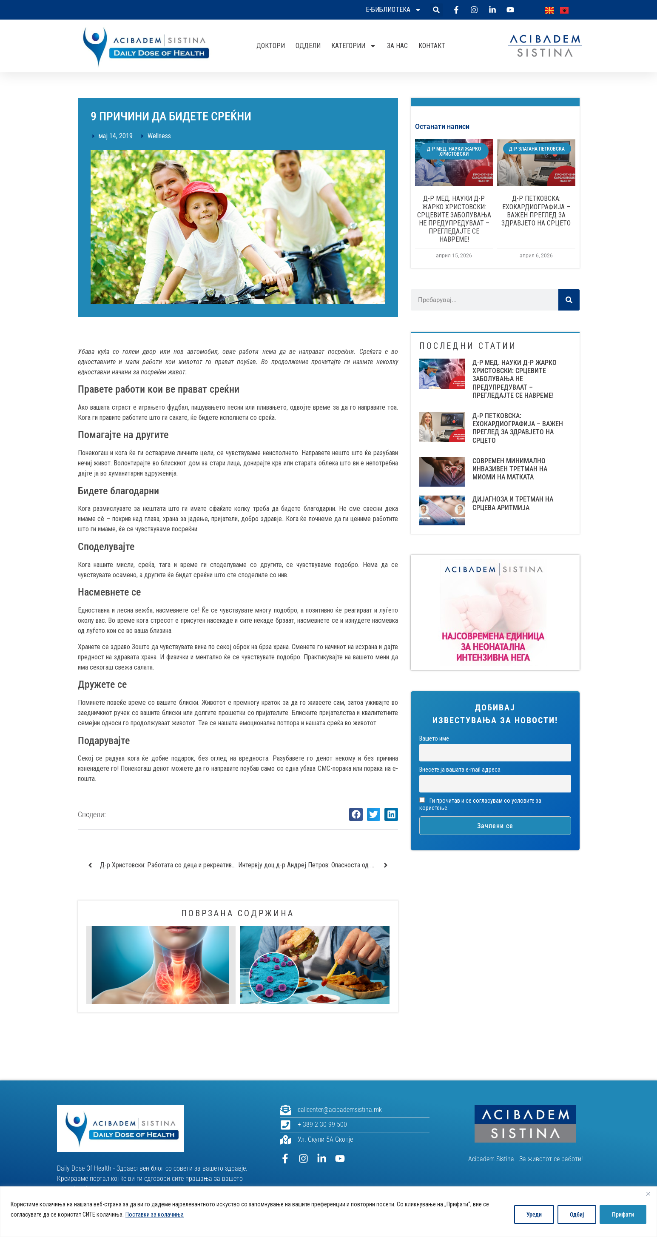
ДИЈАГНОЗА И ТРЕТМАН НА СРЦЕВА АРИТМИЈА (512, 503)
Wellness (159, 136)
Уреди (534, 1214)
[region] (328, 1211)
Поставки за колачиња (154, 1214)
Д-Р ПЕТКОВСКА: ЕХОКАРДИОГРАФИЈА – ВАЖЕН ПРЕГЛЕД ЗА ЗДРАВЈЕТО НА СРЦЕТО (536, 210)
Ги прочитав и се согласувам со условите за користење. (480, 804)
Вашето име (434, 738)
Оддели (308, 46)
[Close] (648, 1194)
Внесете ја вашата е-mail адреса (460, 769)
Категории (353, 46)
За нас (397, 46)
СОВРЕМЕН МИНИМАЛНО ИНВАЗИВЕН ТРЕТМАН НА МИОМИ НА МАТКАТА (509, 469)
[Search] (569, 300)
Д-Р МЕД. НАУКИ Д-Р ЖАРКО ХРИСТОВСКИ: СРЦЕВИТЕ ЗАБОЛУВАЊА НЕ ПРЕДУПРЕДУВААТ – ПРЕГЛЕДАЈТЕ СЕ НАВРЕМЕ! (454, 218)
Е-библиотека (393, 9)
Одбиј (577, 1214)
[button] (436, 10)
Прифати (623, 1214)
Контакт (431, 46)
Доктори (270, 46)
